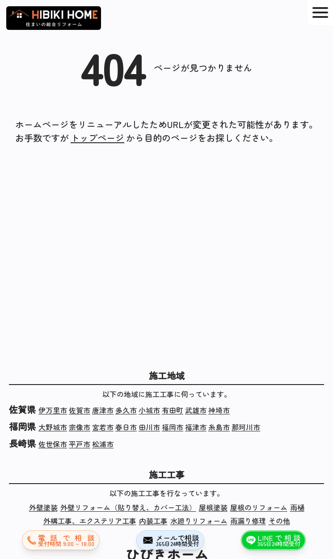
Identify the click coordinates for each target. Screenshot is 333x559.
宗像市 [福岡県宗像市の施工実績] (79, 427)
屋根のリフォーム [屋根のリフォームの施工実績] (258, 507)
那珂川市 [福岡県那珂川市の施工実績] (246, 427)
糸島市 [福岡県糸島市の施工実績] (219, 427)
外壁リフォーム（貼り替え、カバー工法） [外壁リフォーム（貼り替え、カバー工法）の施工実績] (128, 507)
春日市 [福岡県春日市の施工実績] (126, 427)
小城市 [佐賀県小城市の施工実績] (149, 410)
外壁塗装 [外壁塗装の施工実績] (43, 507)
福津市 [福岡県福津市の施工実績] (196, 427)
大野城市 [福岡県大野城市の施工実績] (52, 427)
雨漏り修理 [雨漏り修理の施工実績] (248, 520)
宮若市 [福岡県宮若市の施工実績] (103, 427)
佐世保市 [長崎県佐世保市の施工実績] (52, 444)
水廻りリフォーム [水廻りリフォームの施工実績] (199, 520)
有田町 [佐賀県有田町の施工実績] (172, 410)
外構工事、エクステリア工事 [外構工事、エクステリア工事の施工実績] (89, 520)
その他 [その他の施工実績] (279, 520)
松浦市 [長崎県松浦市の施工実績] (103, 444)
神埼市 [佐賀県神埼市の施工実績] (219, 410)
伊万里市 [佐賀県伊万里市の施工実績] (52, 410)
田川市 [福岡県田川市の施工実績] (149, 427)
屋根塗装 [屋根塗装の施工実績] (213, 507)
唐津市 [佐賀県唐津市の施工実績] (103, 410)
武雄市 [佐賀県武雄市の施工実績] (196, 410)
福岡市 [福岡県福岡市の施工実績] (172, 427)
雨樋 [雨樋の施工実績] (297, 507)
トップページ (97, 137)
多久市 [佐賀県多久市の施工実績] (126, 410)
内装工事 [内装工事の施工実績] (153, 520)
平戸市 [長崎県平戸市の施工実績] (79, 444)
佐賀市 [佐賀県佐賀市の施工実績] (79, 410)
